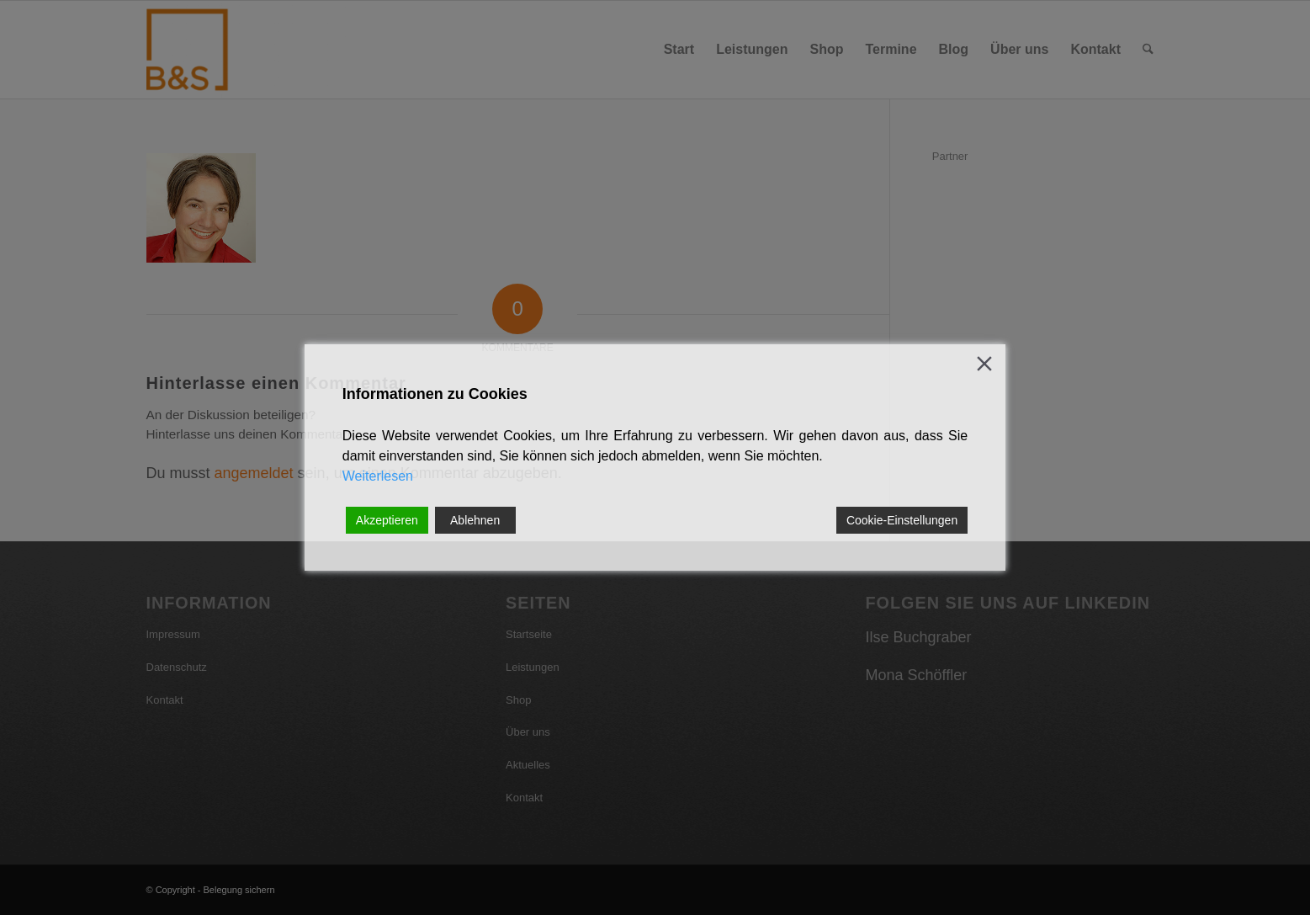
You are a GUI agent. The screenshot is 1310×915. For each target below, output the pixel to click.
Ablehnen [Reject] (475, 520)
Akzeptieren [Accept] (387, 520)
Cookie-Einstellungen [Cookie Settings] (901, 520)
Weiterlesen (377, 476)
